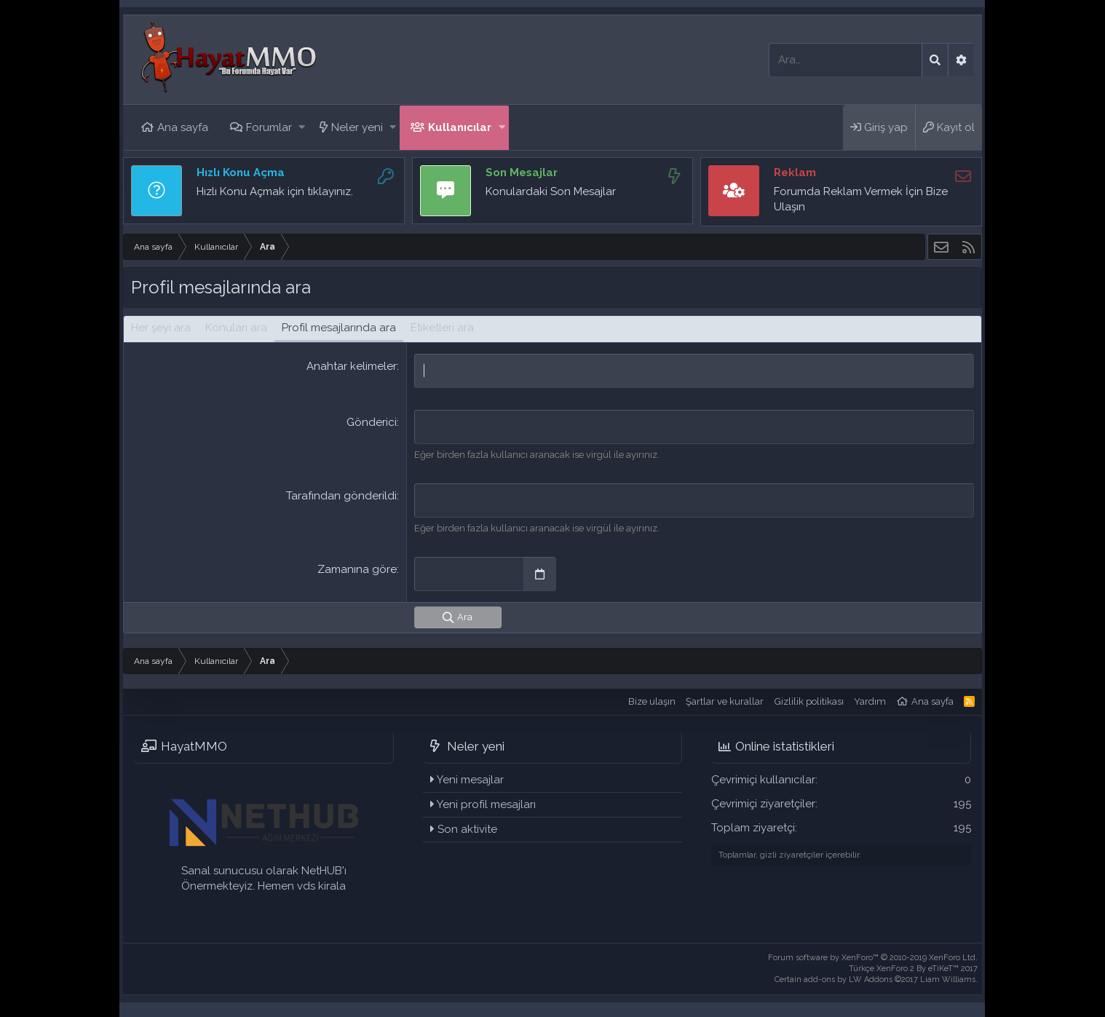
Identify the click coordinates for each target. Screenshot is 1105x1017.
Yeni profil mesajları (486, 804)
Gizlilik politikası (809, 701)
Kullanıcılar (459, 127)
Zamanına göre (357, 569)
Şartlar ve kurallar (725, 701)
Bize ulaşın (652, 701)
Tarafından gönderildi (341, 495)
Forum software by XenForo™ (873, 957)
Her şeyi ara (161, 327)
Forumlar (269, 127)
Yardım (870, 701)
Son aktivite (467, 829)
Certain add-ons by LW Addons (876, 979)
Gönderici (371, 422)
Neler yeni (357, 127)
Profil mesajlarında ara (339, 327)
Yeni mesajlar (470, 779)
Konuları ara (236, 327)
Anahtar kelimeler (351, 366)
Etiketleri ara (442, 327)
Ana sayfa (182, 127)
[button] (302, 128)
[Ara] (845, 60)
